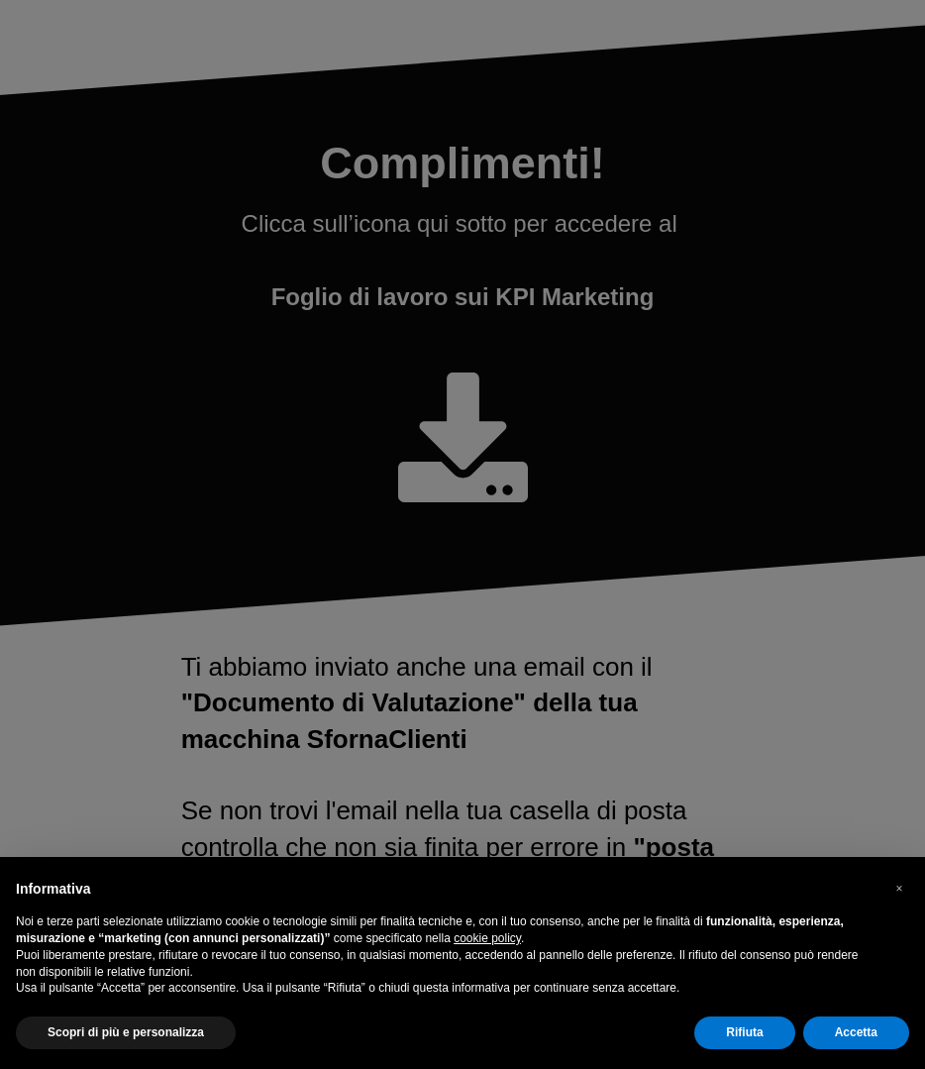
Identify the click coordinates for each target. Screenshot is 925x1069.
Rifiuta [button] (744, 1032)
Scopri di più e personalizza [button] (126, 1032)
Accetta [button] (856, 1032)
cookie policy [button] (487, 938)
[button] (899, 889)
